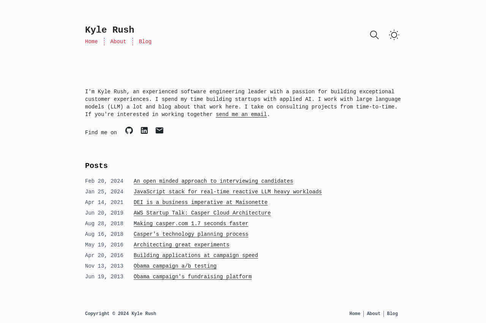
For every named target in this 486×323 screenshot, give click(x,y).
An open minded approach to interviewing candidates (213, 181)
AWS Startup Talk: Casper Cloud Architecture (202, 213)
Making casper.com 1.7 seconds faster (191, 224)
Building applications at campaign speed (196, 255)
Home (91, 42)
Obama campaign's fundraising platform (193, 277)
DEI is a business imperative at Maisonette (201, 202)
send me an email (241, 114)
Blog (145, 42)
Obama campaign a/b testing (175, 266)
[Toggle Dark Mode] (394, 35)
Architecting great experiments (181, 245)
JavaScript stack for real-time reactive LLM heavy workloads (228, 192)
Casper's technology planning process (191, 234)
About (118, 42)
